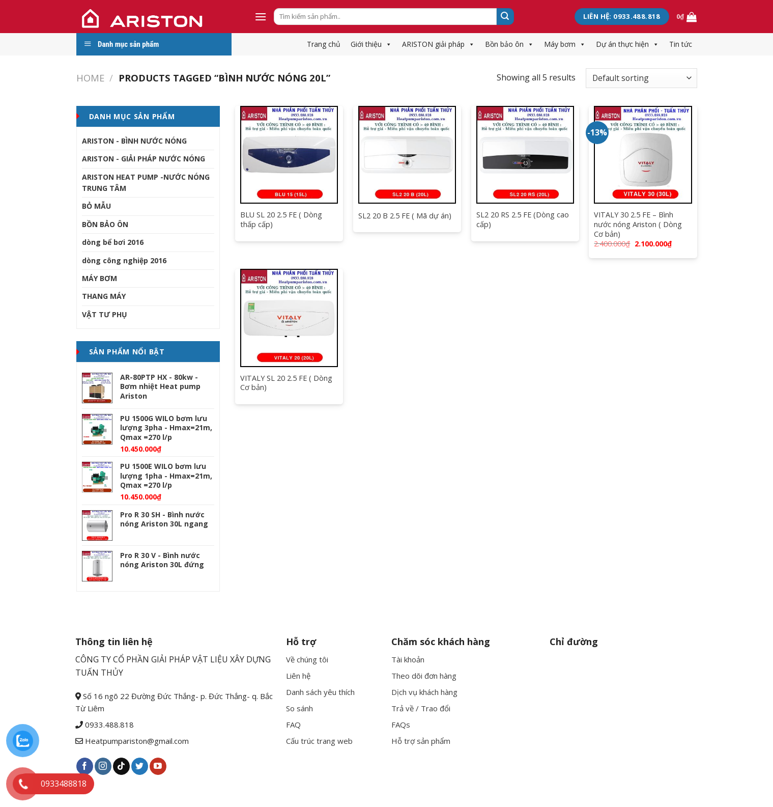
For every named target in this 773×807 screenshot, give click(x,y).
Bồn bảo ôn (509, 44)
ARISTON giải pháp (438, 44)
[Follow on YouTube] (158, 766)
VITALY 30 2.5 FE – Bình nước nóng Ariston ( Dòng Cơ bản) (638, 224)
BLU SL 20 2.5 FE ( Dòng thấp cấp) (281, 219)
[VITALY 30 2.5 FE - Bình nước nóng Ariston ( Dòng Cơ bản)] (643, 155)
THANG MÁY (104, 296)
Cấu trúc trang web (319, 741)
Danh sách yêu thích (320, 692)
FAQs (400, 724)
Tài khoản (407, 659)
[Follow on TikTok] (121, 766)
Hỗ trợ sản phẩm (420, 741)
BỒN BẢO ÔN (105, 224)
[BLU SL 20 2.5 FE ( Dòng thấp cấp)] (289, 155)
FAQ (293, 724)
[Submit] (505, 16)
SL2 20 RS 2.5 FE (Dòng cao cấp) (522, 219)
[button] (387, 44)
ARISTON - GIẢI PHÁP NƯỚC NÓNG (143, 158)
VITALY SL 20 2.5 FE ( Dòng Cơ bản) (286, 383)
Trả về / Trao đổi (420, 708)
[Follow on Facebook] (84, 766)
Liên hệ (298, 676)
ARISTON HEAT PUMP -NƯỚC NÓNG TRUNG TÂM (146, 182)
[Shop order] (641, 78)
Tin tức (680, 44)
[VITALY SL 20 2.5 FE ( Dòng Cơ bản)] (289, 318)
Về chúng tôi (307, 659)
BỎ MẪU (96, 206)
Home (90, 77)
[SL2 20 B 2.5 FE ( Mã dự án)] (407, 155)
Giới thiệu (371, 44)
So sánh (299, 708)
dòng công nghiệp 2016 (124, 260)
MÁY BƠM (99, 278)
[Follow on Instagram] (103, 766)
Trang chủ (323, 44)
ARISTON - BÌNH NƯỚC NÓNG (134, 141)
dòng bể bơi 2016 (113, 242)
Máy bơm (565, 44)
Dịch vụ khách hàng (424, 692)
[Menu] (260, 16)
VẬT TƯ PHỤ (104, 314)
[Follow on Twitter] (139, 766)
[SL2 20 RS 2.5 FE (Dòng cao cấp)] (525, 155)
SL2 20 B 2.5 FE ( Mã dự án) (404, 215)
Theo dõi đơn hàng (423, 676)
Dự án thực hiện (627, 44)
